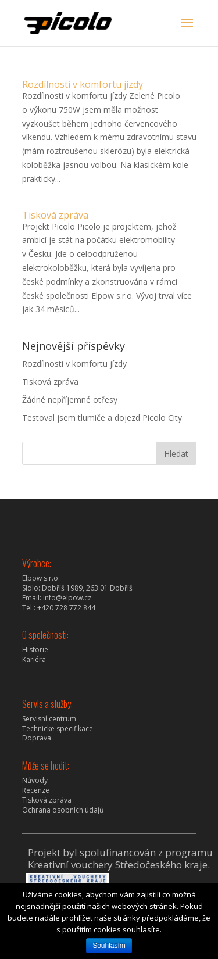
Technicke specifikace (57, 728)
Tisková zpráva (55, 215)
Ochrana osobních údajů (62, 810)
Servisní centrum (49, 719)
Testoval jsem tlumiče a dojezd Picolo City (102, 417)
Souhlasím (109, 946)
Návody (35, 780)
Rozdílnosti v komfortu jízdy (82, 84)
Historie (35, 649)
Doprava (36, 738)
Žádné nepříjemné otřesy (69, 399)
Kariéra (34, 659)
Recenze (35, 790)
